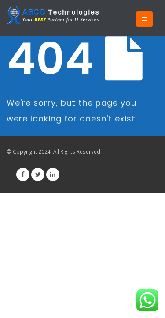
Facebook (22, 174)
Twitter (37, 174)
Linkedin (52, 174)
